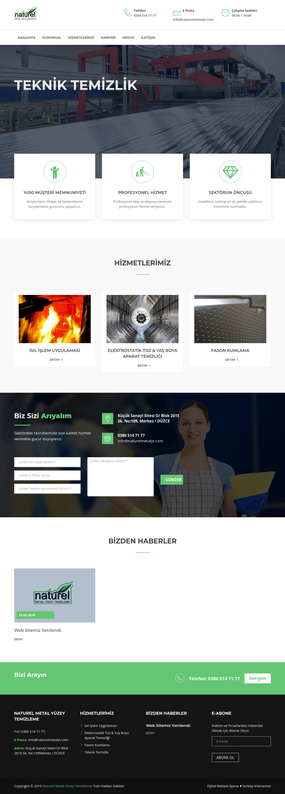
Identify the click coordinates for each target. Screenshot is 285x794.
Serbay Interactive (256, 786)
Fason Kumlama (97, 745)
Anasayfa (27, 38)
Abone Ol (225, 757)
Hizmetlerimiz (81, 38)
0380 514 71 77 (145, 15)
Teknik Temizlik (97, 752)
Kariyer (108, 38)
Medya (128, 38)
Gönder (173, 479)
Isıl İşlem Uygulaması (101, 725)
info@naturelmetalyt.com (193, 19)
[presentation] (195, 466)
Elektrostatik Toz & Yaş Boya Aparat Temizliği (107, 735)
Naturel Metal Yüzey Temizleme (67, 786)
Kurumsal (51, 38)
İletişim (148, 38)
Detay (55, 359)
